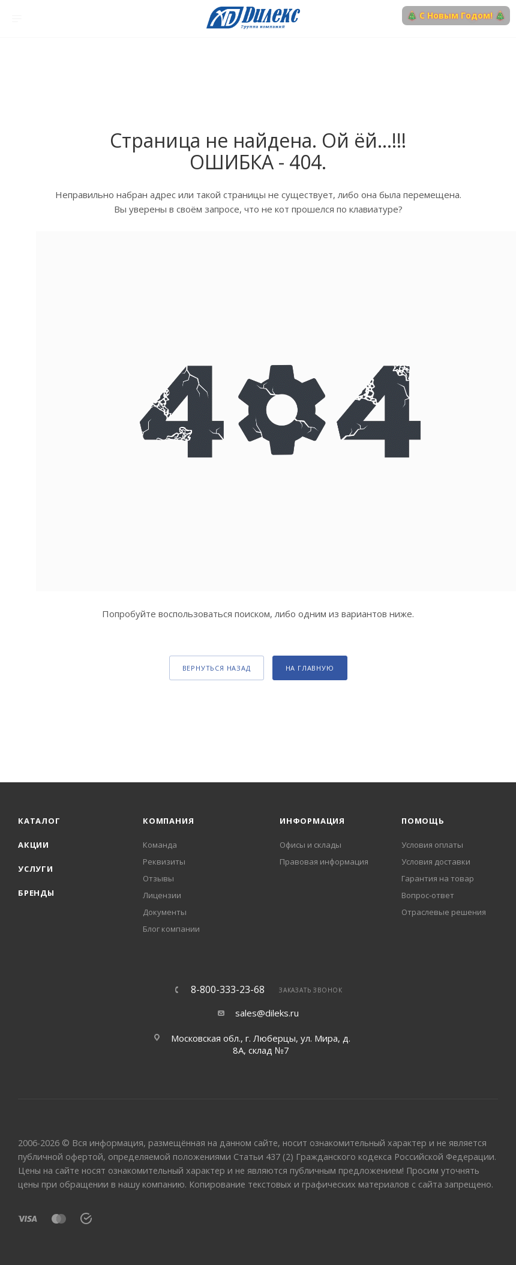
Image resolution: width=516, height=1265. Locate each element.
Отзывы (158, 878)
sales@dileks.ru (267, 1013)
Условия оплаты (432, 844)
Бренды (36, 892)
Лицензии (162, 895)
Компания (168, 820)
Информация (312, 820)
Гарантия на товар (437, 878)
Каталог (39, 820)
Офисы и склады (310, 844)
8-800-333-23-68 (228, 989)
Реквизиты (164, 861)
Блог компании (171, 928)
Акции (33, 844)
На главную (310, 667)
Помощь (423, 820)
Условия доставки (435, 861)
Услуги (35, 868)
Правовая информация (324, 861)
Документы (165, 912)
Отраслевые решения (443, 912)
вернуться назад (216, 667)
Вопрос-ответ (427, 895)
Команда (160, 844)
